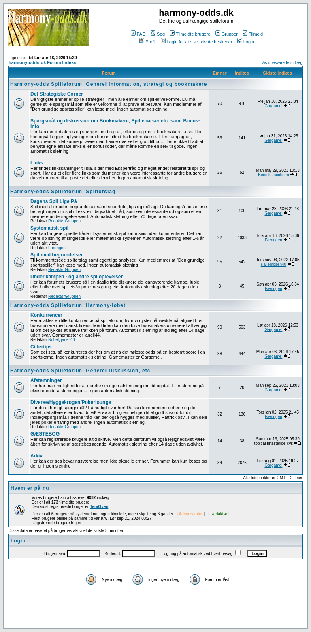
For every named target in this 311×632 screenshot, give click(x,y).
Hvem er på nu (30, 488)
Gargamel (273, 106)
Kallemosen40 (273, 264)
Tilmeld (253, 34)
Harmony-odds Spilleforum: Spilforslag (62, 191)
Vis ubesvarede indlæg (281, 62)
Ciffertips (41, 347)
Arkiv (36, 456)
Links (36, 163)
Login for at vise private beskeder (196, 41)
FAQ (138, 34)
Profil (147, 41)
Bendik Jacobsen (273, 175)
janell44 (68, 339)
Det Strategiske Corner (56, 94)
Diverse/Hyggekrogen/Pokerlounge (70, 402)
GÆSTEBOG (45, 434)
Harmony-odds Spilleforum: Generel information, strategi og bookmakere (108, 84)
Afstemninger (46, 380)
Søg (158, 34)
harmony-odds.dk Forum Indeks (42, 62)
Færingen (57, 248)
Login (245, 41)
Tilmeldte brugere (190, 34)
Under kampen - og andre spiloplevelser (76, 277)
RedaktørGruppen (64, 221)
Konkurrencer (46, 315)
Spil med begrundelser (56, 255)
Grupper (226, 34)
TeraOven (99, 506)
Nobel (53, 339)
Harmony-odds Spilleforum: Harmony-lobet (68, 305)
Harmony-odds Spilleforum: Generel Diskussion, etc (80, 371)
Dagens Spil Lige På (53, 201)
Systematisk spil (49, 228)
